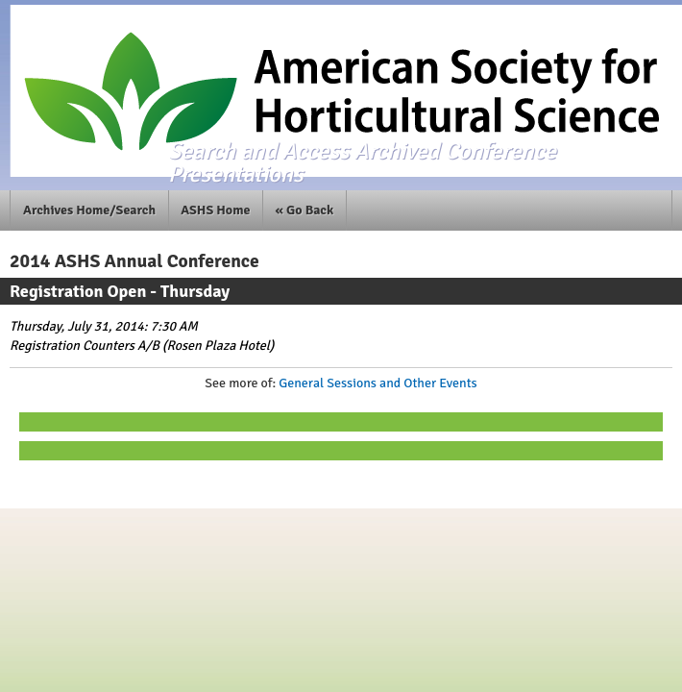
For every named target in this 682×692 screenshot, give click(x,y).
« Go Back (305, 210)
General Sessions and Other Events (377, 383)
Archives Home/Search (89, 210)
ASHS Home (215, 210)
